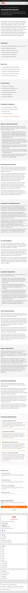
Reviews (3, 556)
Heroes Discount (4, 563)
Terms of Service (4, 561)
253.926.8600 (4, 525)
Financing (14, 509)
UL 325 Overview (4, 574)
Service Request (4, 565)
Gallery (3, 551)
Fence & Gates (4, 536)
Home (2, 7)
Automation (6, 7)
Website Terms (9, 586)
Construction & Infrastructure (6, 540)
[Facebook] (2, 530)
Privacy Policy (4, 586)
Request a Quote (14, 506)
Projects (3, 549)
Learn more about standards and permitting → (10, 116)
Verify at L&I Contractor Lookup (6, 589)
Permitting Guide (4, 578)
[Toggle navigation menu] (27, 3)
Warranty (3, 560)
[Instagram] (4, 530)
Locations (3, 553)
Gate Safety (4, 576)
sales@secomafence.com (6, 526)
